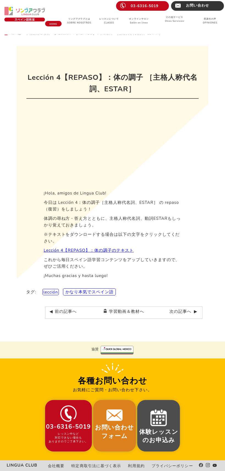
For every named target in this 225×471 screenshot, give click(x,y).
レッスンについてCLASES (109, 20)
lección (50, 292)
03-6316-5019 (144, 6)
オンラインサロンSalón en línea (139, 20)
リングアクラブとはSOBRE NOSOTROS (79, 20)
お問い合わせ (197, 5)
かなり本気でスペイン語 (89, 292)
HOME (53, 24)
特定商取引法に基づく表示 (108, 466)
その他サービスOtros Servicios (174, 19)
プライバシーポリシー (175, 466)
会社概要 (72, 466)
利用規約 (143, 466)
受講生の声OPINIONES (210, 20)
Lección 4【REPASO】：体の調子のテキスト (89, 250)
